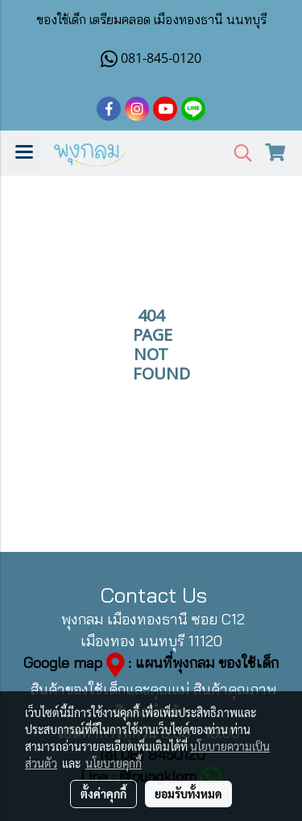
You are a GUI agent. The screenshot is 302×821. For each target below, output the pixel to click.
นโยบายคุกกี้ (113, 763)
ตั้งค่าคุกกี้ (103, 793)
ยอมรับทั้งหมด (188, 793)
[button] (237, 153)
